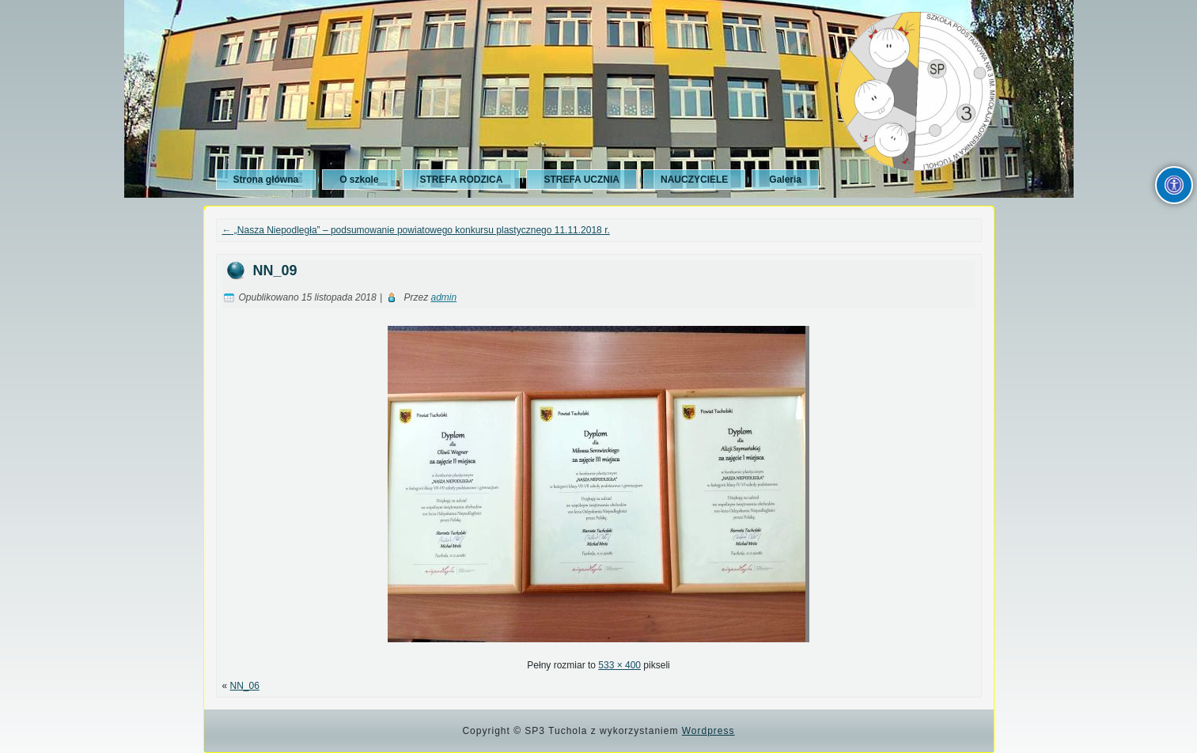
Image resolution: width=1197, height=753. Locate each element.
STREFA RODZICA (461, 179)
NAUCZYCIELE (694, 179)
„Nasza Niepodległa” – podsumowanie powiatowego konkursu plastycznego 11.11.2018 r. (416, 230)
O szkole (358, 179)
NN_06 (244, 685)
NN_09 (275, 270)
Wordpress (708, 730)
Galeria (785, 179)
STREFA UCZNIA (581, 179)
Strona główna (266, 179)
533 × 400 (619, 665)
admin (443, 297)
